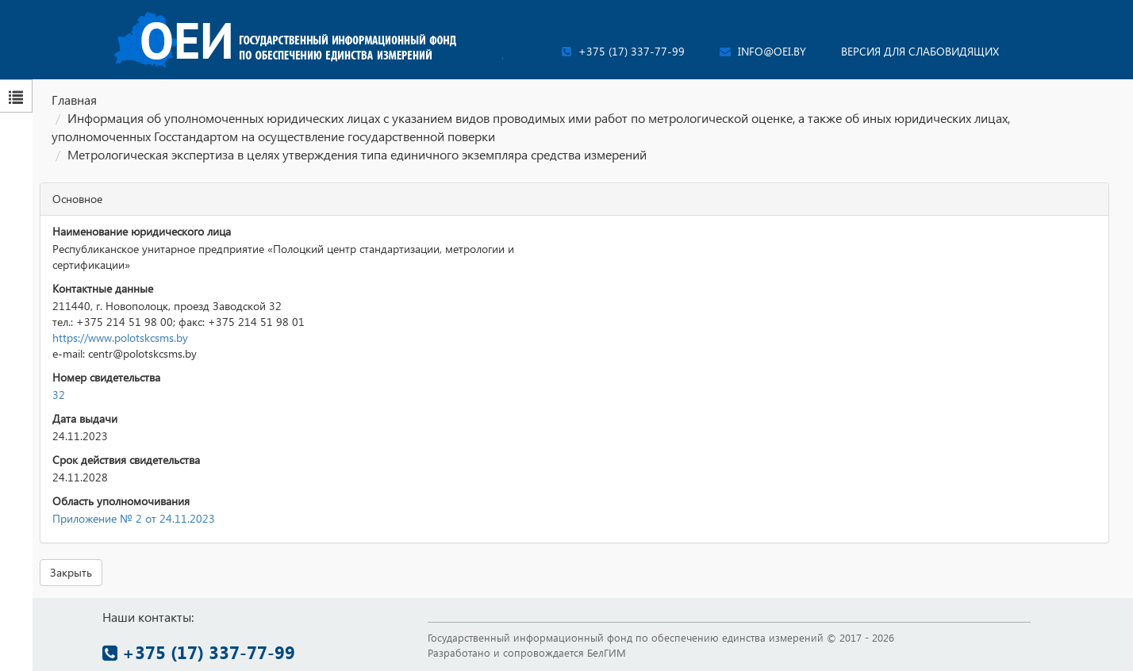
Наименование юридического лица (141, 231)
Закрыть (71, 572)
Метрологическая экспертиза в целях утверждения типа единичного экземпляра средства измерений (357, 154)
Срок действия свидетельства (126, 459)
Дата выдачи (84, 418)
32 (58, 394)
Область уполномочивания (121, 500)
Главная (74, 99)
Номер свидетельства (106, 377)
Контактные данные (102, 288)
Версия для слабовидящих (920, 51)
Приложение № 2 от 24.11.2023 (133, 518)
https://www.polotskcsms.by (120, 337)
